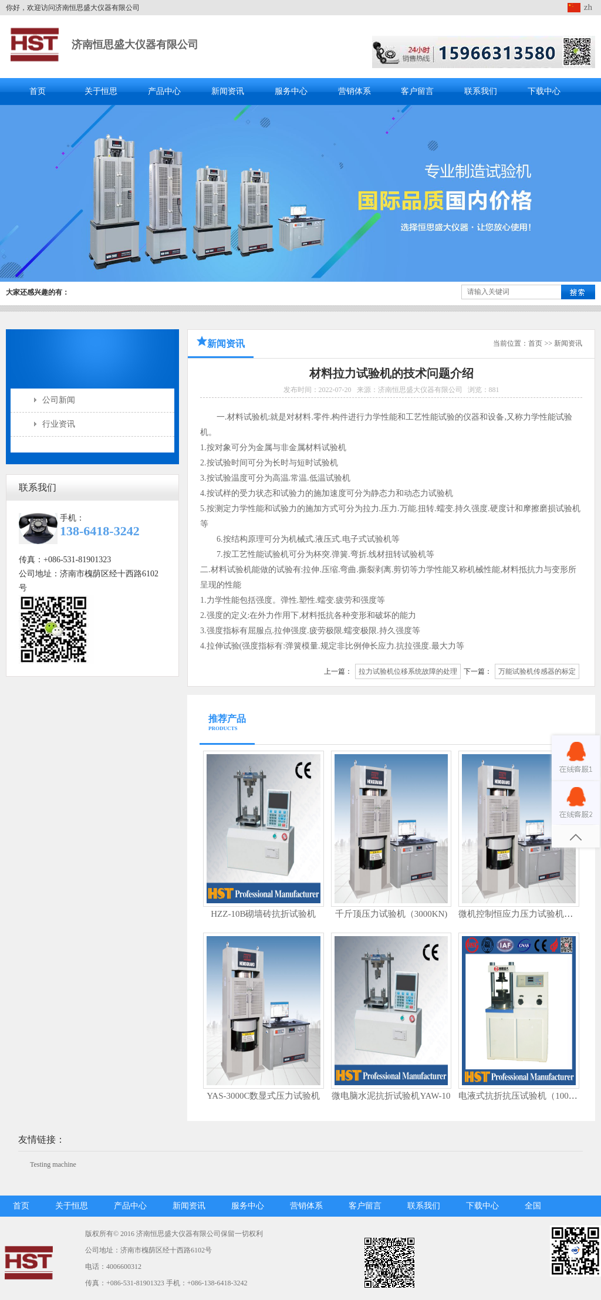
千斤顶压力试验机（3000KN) (391, 914)
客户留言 (417, 91)
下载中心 (544, 91)
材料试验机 (247, 417)
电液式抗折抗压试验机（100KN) (521, 1095)
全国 (533, 1205)
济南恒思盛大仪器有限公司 (135, 44)
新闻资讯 (227, 91)
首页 (37, 91)
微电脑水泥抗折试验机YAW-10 (391, 1095)
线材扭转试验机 (397, 554)
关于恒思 (101, 91)
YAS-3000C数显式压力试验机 (263, 1095)
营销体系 (354, 91)
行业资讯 (58, 424)
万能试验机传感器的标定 (537, 671)
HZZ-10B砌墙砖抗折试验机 (263, 914)
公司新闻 (58, 400)
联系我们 (480, 91)
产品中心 (164, 91)
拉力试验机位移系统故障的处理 (408, 671)
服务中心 (291, 91)
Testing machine (53, 1164)
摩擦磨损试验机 (551, 508)
